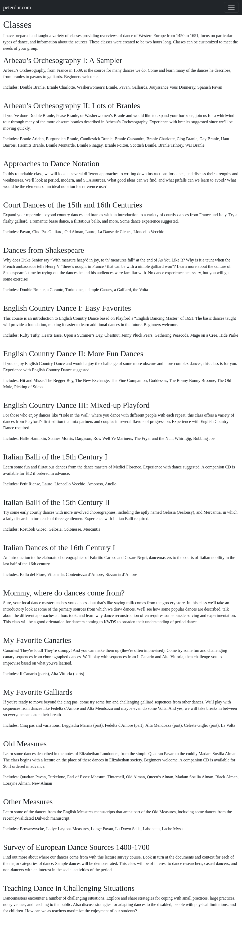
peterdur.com (17, 7)
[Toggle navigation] (231, 7)
